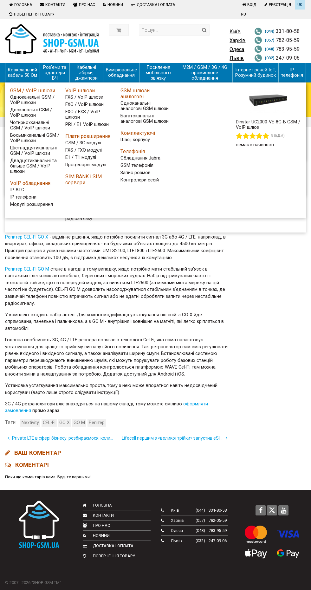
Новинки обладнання (268, 191)
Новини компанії (263, 214)
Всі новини (256, 157)
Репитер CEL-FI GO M (27, 269)
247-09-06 (277, 58)
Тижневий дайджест (267, 168)
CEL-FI (49, 422)
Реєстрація (276, 5)
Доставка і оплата (152, 5)
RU (243, 14)
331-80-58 (277, 31)
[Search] (204, 30)
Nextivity (30, 422)
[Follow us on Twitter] (272, 510)
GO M (79, 422)
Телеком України (263, 179)
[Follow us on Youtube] (283, 510)
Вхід (248, 5)
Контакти (51, 5)
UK (299, 5)
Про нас (83, 5)
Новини (112, 5)
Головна (20, 5)
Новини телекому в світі (272, 202)
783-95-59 (277, 49)
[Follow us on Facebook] (261, 510)
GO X (64, 422)
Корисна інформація (267, 225)
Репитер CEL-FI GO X (26, 237)
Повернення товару (31, 14)
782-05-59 (277, 40)
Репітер (97, 422)
